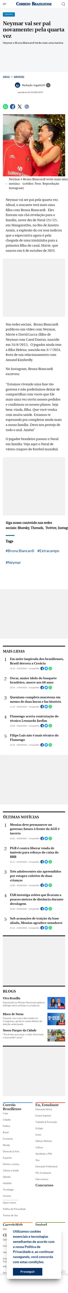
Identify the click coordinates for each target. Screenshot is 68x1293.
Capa (5, 1113)
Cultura (39, 1147)
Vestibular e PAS (43, 1153)
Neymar (14, 562)
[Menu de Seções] (5, 4)
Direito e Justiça (11, 1164)
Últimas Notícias (43, 1141)
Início (6, 76)
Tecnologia (8, 1189)
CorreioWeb (13, 1225)
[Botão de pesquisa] (63, 4)
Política (6, 1126)
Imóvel (41, 1225)
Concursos (44, 1185)
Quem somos (9, 1202)
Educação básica (43, 1109)
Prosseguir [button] (27, 1271)
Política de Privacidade (14, 1209)
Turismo (7, 1196)
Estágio (39, 1128)
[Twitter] (19, 108)
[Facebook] (12, 108)
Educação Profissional (46, 1166)
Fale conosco (41, 1179)
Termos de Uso (10, 1215)
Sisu (37, 1160)
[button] (45, 1262)
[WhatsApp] (5, 108)
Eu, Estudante (47, 1105)
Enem (38, 1134)
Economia (8, 1138)
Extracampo (49, 550)
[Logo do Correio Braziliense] (34, 4)
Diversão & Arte (11, 1151)
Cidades (7, 1119)
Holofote (7, 1183)
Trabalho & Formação (46, 1122)
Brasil (5, 1132)
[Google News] (26, 108)
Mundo (6, 1145)
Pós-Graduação (43, 1172)
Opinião (7, 1176)
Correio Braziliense (12, 1107)
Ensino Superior (43, 1115)
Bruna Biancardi (21, 550)
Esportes (19, 76)
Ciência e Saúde (11, 1170)
